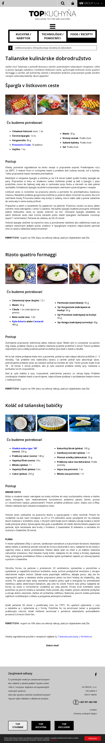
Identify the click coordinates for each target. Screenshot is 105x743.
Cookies (93, 709)
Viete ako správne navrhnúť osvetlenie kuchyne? (29, 694)
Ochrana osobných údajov (85, 713)
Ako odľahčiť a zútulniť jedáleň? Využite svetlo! (28, 683)
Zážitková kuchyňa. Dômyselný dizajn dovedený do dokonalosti (43, 48)
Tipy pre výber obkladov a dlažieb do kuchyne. (28, 698)
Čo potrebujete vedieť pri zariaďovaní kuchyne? (29, 679)
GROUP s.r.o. (89, 3)
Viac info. (53, 740)
